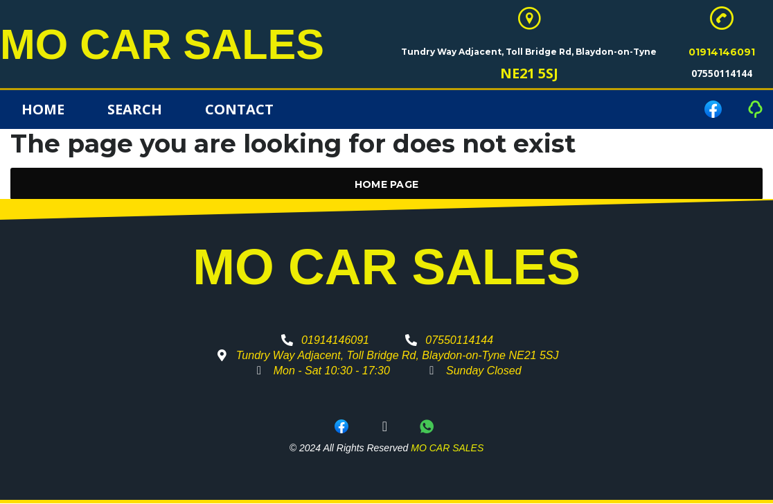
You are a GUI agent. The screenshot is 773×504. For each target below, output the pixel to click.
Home (42, 110)
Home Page (387, 185)
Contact (239, 110)
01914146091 (721, 52)
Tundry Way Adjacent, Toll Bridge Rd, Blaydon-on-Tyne (529, 52)
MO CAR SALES (167, 44)
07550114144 (721, 73)
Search (134, 110)
